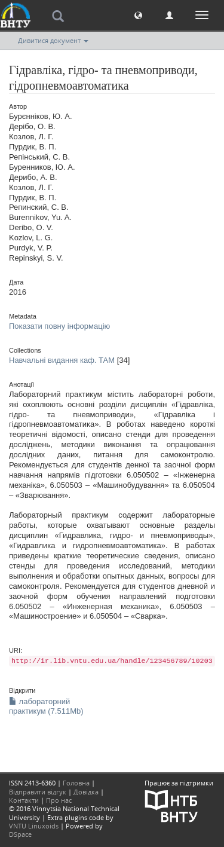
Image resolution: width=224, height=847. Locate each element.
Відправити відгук (37, 791)
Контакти (24, 800)
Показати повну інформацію (59, 326)
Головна (76, 782)
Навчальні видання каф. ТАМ (62, 360)
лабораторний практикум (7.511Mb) (46, 706)
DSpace (20, 834)
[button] (138, 15)
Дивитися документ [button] (53, 40)
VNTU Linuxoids (34, 825)
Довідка (86, 791)
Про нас (59, 800)
